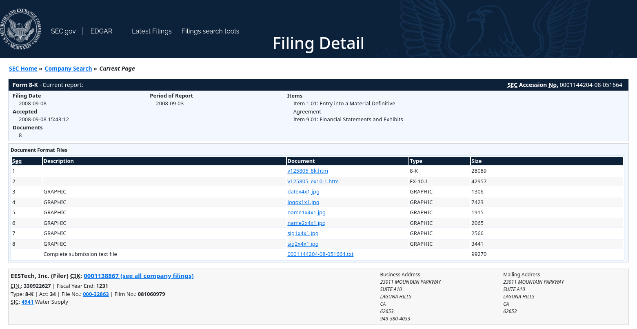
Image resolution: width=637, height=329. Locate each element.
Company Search (68, 68)
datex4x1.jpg (303, 191)
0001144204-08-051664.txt (320, 254)
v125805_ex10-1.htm (313, 181)
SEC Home (23, 68)
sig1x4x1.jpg (302, 233)
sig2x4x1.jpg (302, 243)
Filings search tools (211, 31)
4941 (28, 301)
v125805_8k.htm (307, 170)
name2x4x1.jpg (306, 223)
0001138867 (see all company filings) (138, 275)
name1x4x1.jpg (306, 212)
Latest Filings (151, 31)
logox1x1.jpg (303, 202)
